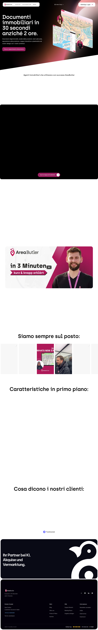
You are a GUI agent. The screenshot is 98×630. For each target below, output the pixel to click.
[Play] (49, 267)
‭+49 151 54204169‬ (10, 612)
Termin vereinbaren (10, 616)
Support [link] (18, 4)
